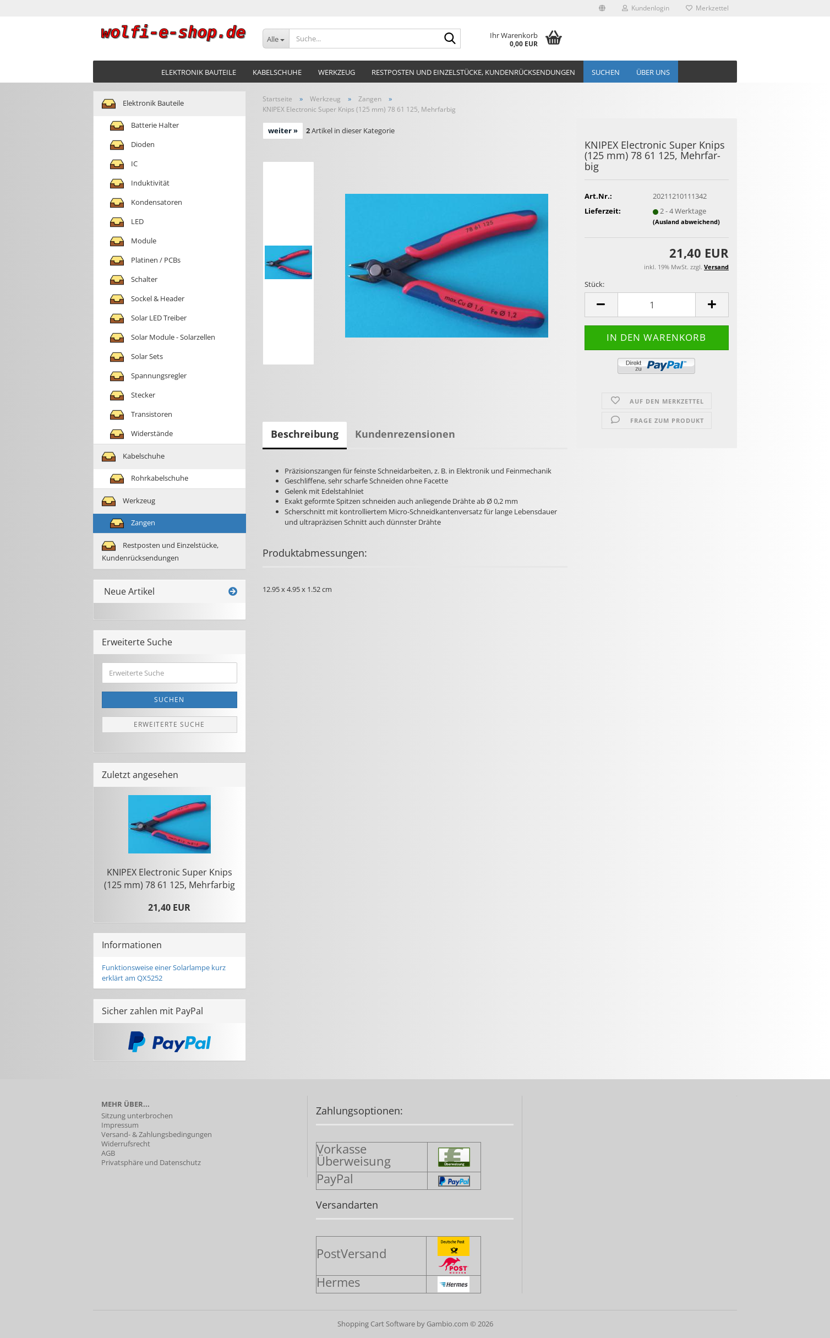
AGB (108, 1153)
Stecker (132, 396)
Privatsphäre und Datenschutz (151, 1162)
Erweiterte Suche (169, 724)
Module (133, 241)
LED (127, 222)
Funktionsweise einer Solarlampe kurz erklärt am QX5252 (164, 972)
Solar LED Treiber (148, 318)
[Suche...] (276, 38)
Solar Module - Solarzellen (162, 338)
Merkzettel (707, 8)
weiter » (283, 130)
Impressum (120, 1125)
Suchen (606, 72)
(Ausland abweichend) (686, 221)
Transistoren (141, 415)
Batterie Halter (144, 126)
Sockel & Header (147, 299)
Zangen (132, 523)
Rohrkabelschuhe (149, 479)
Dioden (132, 145)
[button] (602, 8)
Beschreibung (304, 433)
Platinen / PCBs (145, 261)
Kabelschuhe (277, 72)
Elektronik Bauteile (198, 72)
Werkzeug (336, 72)
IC (124, 164)
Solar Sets (136, 357)
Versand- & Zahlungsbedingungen (156, 1134)
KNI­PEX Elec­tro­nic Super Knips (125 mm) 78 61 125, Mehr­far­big (169, 878)
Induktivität (140, 184)
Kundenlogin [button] (645, 8)
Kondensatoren (146, 203)
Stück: (594, 284)
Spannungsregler (148, 376)
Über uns (653, 72)
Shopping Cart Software (376, 1324)
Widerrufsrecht (125, 1143)
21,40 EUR (169, 907)
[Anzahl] (657, 304)
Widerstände (141, 434)
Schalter (133, 280)
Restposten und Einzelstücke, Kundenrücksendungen (473, 72)
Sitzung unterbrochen (137, 1115)
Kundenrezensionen (405, 433)
